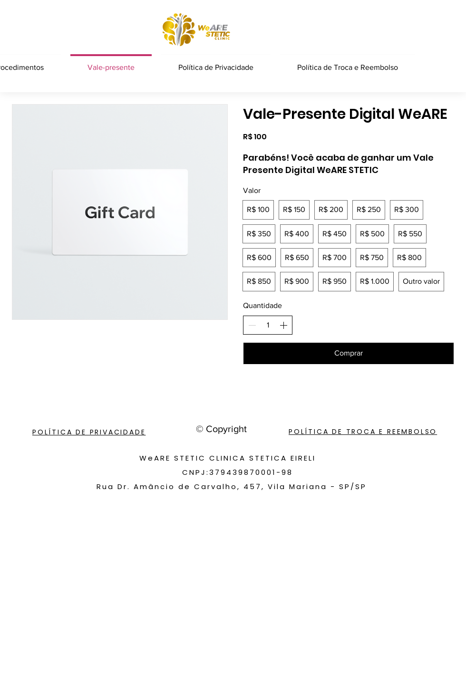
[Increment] (283, 325)
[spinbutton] (268, 325)
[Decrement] (252, 325)
